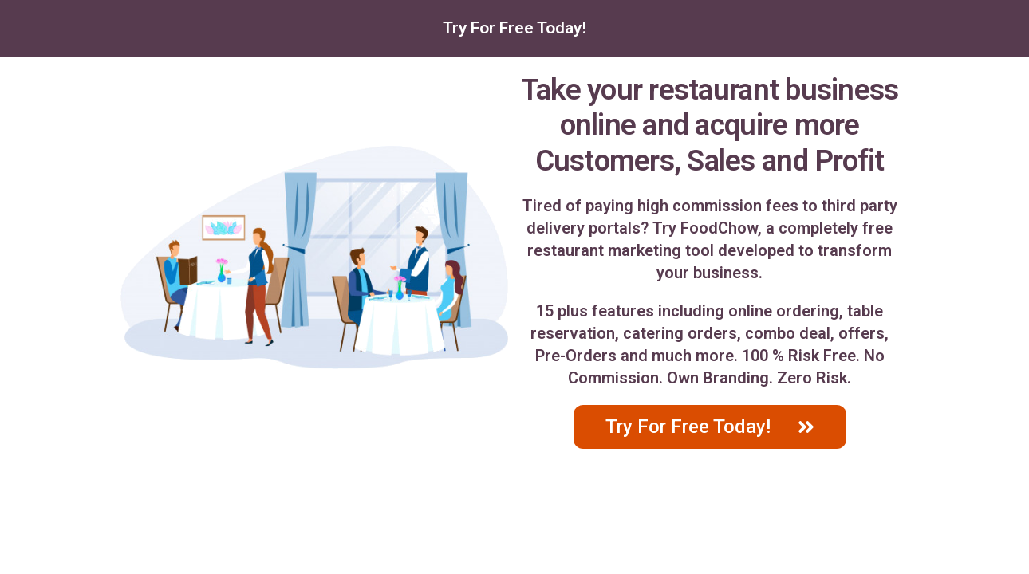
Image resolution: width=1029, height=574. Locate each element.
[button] (710, 427)
